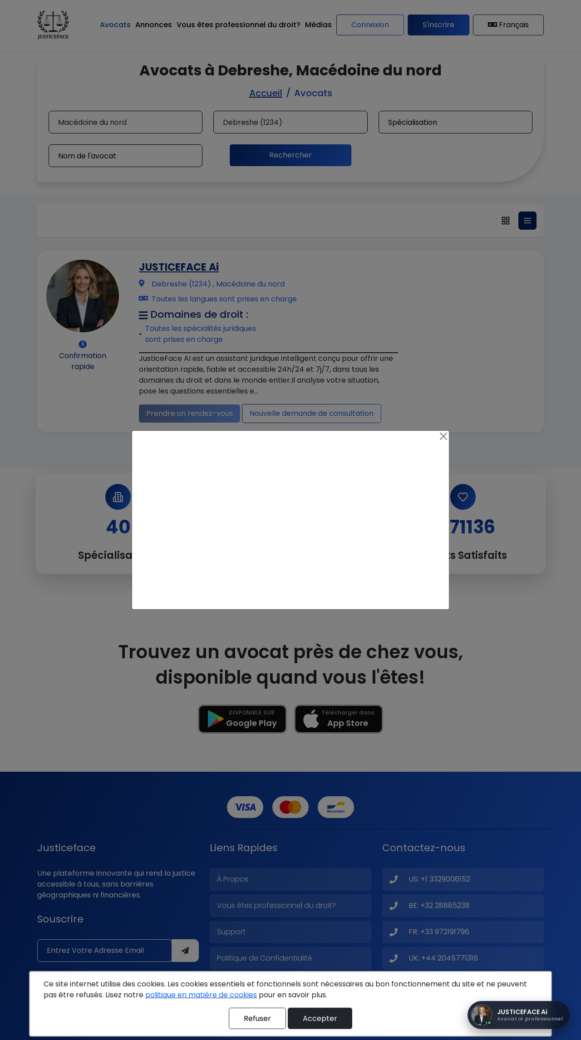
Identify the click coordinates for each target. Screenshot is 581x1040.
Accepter (320, 1018)
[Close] (443, 436)
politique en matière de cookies (201, 995)
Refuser (257, 1018)
